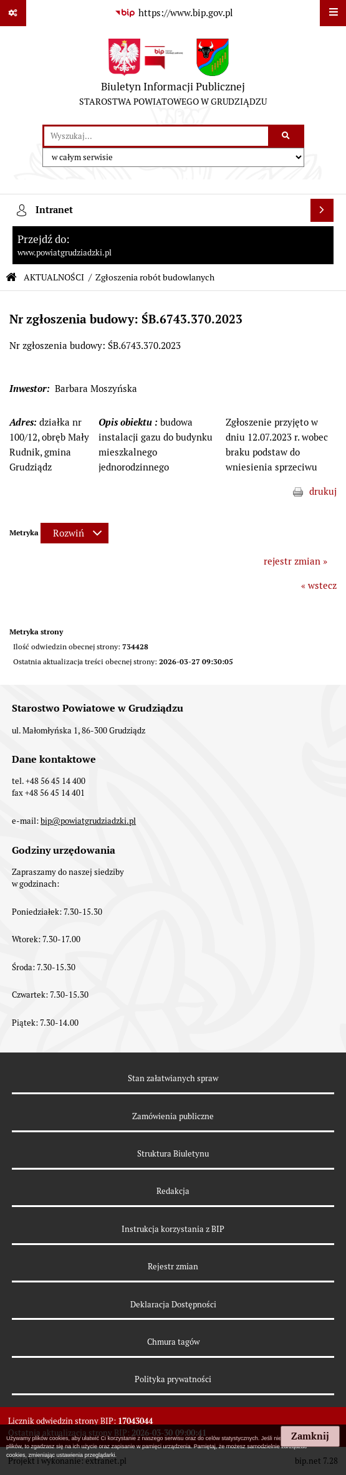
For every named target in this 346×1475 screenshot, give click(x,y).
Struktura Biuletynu (173, 1153)
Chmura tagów (173, 1342)
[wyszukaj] (156, 136)
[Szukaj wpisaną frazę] (287, 136)
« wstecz (319, 585)
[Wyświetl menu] (333, 13)
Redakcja (173, 1191)
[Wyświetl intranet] (322, 210)
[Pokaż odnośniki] (13, 13)
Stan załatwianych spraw (173, 1078)
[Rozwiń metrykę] (74, 533)
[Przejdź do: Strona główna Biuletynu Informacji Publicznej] (11, 277)
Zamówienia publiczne (173, 1116)
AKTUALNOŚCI (54, 277)
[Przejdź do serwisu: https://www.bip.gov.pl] (173, 13)
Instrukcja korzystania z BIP (173, 1229)
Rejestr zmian (173, 1266)
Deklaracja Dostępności (173, 1304)
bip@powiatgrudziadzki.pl (88, 821)
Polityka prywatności (173, 1379)
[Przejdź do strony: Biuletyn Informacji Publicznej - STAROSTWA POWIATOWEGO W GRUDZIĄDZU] (173, 75)
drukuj (323, 491)
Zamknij (310, 1436)
